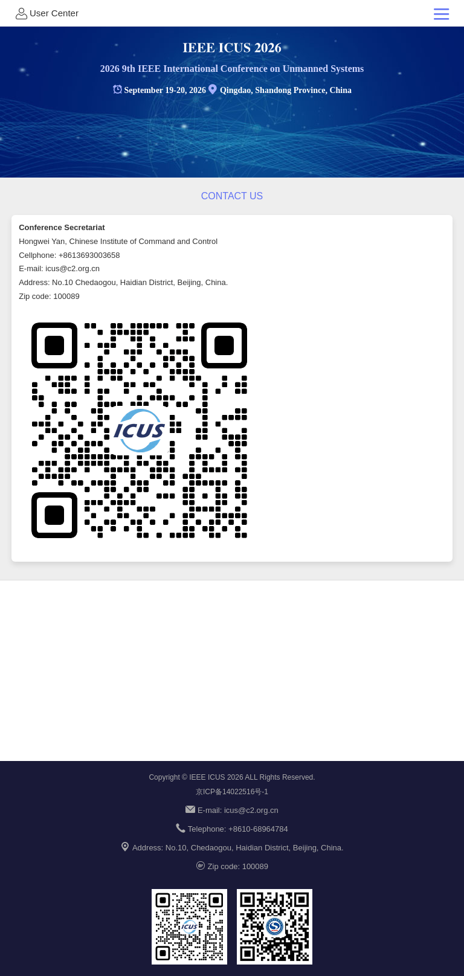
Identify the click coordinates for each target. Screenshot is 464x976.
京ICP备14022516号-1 (232, 792)
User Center (46, 13)
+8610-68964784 (258, 828)
